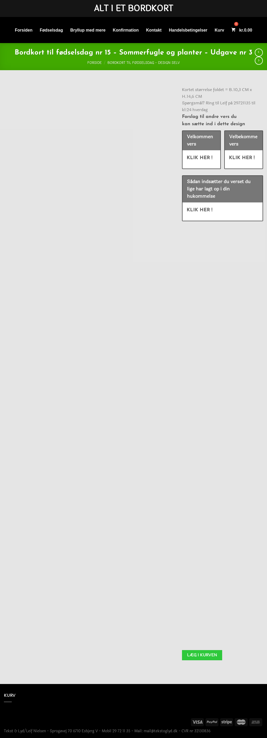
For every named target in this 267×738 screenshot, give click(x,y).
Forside (94, 62)
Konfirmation (126, 30)
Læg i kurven (202, 655)
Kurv (219, 30)
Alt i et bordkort (133, 8)
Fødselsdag (51, 30)
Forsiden (24, 30)
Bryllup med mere (87, 30)
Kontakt (154, 30)
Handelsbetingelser (188, 30)
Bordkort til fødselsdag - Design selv (143, 62)
